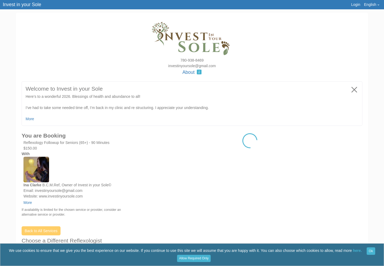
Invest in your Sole (22, 4)
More (27, 202)
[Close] (354, 89)
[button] (371, 4)
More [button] (30, 119)
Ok (371, 251)
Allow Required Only (194, 258)
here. (357, 251)
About (192, 72)
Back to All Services (41, 231)
